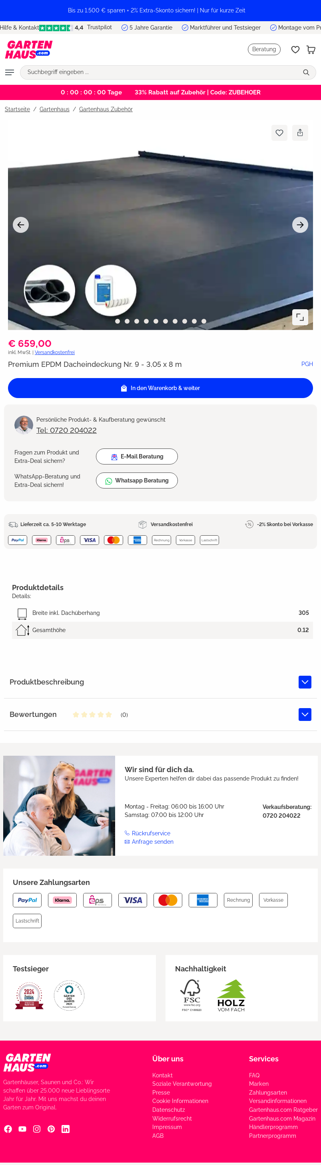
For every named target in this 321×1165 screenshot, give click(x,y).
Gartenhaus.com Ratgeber (283, 1110)
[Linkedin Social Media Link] (65, 1129)
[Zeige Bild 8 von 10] (184, 321)
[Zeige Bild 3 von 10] (136, 321)
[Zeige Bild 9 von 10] (194, 321)
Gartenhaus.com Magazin (282, 1118)
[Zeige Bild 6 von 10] (165, 321)
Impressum (167, 1127)
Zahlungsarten (268, 1092)
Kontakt (162, 1075)
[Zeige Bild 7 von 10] (175, 321)
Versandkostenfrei (55, 352)
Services (264, 1059)
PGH (307, 364)
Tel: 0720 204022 (66, 430)
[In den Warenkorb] (160, 388)
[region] (160, 10)
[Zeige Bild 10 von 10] (203, 321)
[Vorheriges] (21, 225)
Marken (259, 1084)
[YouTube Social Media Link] (22, 1129)
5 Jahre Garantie (151, 27)
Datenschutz (168, 1110)
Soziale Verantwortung (182, 1084)
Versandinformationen (278, 1101)
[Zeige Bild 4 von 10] (146, 321)
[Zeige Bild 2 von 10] (127, 321)
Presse (161, 1092)
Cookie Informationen (180, 1101)
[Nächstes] (300, 225)
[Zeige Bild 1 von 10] (117, 321)
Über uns (167, 1059)
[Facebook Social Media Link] (8, 1129)
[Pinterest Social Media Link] (51, 1129)
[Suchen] (307, 72)
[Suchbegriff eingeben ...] (159, 72)
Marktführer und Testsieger (225, 27)
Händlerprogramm (273, 1127)
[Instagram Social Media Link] (37, 1129)
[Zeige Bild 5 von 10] (156, 321)
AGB (157, 1136)
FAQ (254, 1075)
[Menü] (9, 72)
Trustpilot (75, 27)
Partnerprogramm (272, 1136)
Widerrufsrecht (172, 1118)
